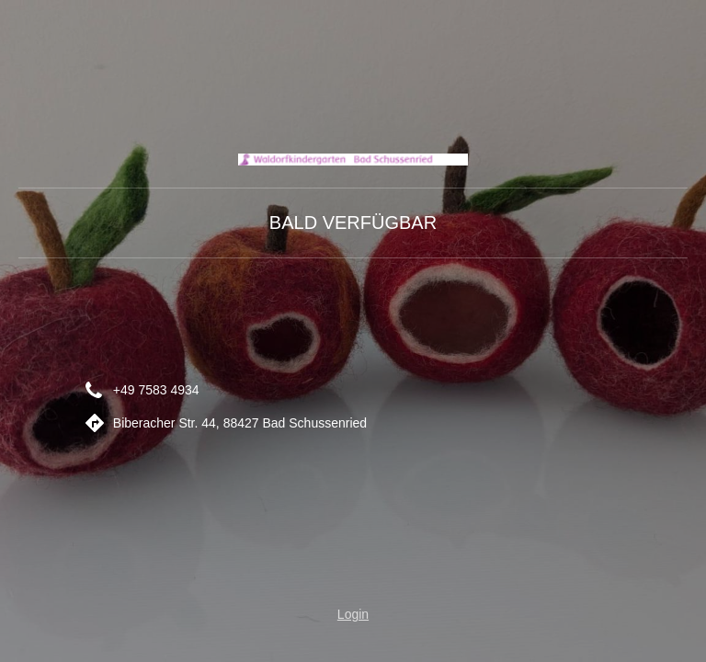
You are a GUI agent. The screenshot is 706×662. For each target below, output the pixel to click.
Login (353, 614)
